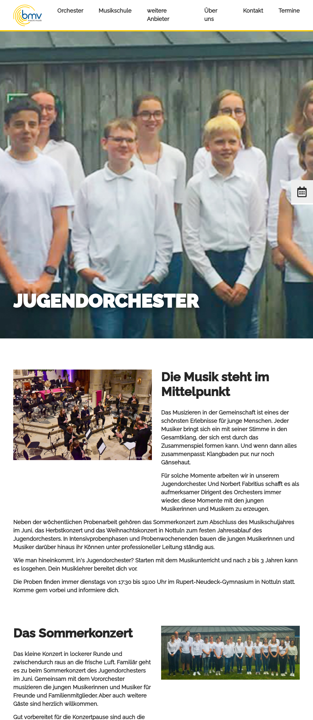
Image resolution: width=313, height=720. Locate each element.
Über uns (210, 14)
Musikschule (115, 10)
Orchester (70, 10)
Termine (289, 10)
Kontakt (253, 10)
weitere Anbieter (158, 14)
